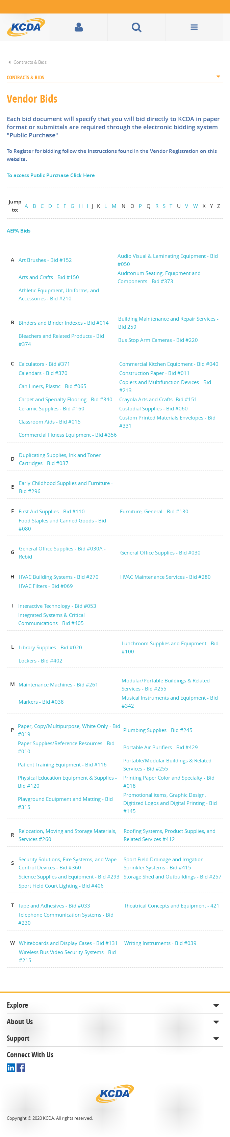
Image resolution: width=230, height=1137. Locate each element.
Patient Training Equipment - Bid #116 (62, 764)
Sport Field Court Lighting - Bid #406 (61, 885)
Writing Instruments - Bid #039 (160, 943)
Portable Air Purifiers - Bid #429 (160, 747)
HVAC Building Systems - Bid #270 (59, 576)
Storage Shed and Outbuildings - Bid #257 (173, 876)
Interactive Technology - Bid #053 (57, 605)
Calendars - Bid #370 (43, 373)
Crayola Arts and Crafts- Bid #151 (158, 399)
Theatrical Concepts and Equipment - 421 (172, 905)
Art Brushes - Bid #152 (45, 259)
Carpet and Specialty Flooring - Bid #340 (65, 399)
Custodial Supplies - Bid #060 (153, 408)
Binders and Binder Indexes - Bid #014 (64, 322)
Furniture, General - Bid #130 (154, 511)
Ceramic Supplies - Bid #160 (51, 408)
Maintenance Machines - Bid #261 (58, 684)
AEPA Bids (18, 230)
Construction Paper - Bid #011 (154, 373)
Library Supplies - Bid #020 (50, 647)
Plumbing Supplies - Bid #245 (158, 730)
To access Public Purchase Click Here (51, 175)
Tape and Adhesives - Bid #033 (54, 905)
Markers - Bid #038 (42, 701)
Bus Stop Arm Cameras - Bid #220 (158, 339)
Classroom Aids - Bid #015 (50, 421)
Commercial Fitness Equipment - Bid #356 (68, 434)
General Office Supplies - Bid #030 (160, 552)
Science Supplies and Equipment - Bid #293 (69, 876)
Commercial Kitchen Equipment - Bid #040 (169, 363)
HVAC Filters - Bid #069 (46, 586)
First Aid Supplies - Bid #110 (52, 511)
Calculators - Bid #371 (44, 363)
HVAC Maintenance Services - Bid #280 (165, 576)
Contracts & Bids (30, 62)
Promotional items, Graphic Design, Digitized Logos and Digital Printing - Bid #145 (170, 802)
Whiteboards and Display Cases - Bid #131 (68, 943)
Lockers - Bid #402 (40, 660)
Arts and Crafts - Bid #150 (49, 277)
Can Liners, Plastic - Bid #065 (52, 386)
